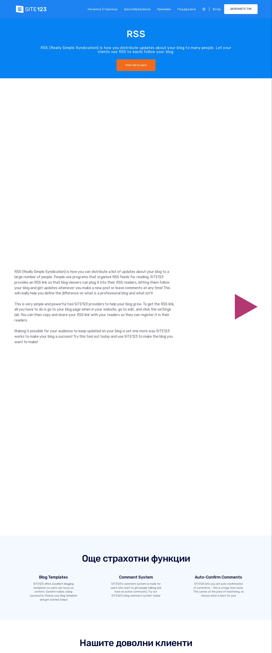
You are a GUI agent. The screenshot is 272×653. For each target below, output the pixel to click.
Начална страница (103, 9)
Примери (164, 9)
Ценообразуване (137, 9)
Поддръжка (187, 9)
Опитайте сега (136, 65)
